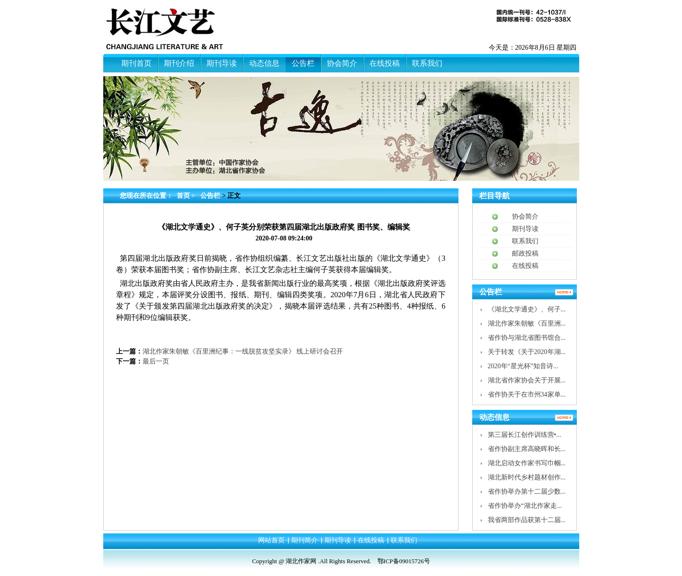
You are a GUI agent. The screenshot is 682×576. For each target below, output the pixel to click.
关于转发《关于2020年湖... (527, 351)
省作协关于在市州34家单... (527, 394)
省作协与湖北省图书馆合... (527, 337)
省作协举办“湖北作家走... (525, 505)
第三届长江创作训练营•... (524, 434)
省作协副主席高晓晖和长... (527, 448)
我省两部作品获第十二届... (527, 519)
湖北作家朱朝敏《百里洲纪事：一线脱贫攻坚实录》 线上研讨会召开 (243, 351)
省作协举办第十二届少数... (527, 491)
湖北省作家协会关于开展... (527, 380)
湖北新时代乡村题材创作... (527, 477)
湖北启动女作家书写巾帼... (527, 463)
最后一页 (156, 361)
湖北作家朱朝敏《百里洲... (527, 323)
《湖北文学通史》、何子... (527, 309)
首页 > (187, 195)
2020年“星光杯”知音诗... (523, 366)
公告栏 (210, 195)
